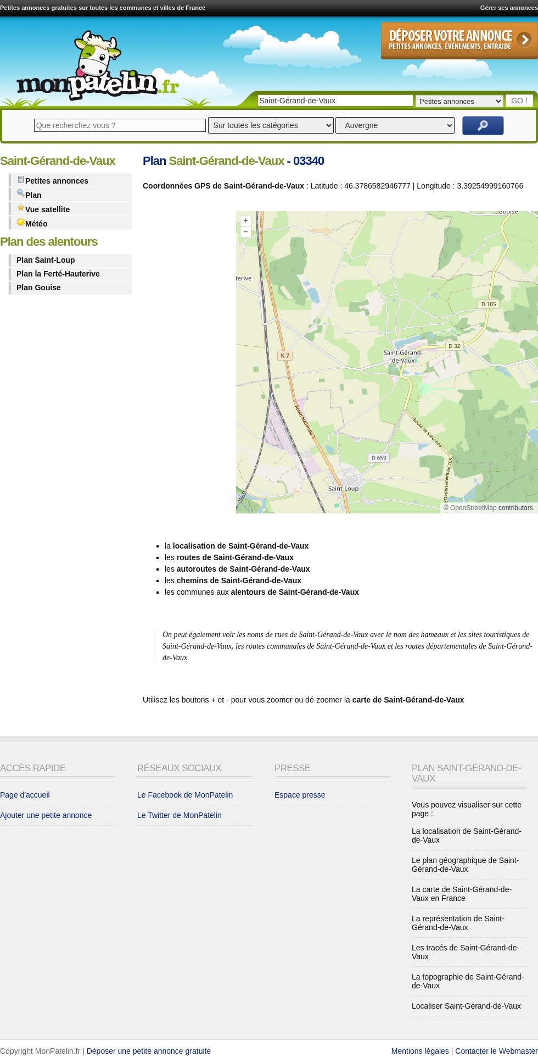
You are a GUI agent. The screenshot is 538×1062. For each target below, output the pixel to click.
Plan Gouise (38, 287)
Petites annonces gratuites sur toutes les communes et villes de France (102, 7)
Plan (29, 194)
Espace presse (300, 794)
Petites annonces (52, 180)
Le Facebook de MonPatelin (185, 794)
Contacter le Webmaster (496, 1051)
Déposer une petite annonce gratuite (149, 1051)
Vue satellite (43, 208)
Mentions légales (420, 1051)
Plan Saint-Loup (45, 260)
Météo (31, 223)
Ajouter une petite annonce (46, 815)
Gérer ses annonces (509, 7)
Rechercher (483, 125)
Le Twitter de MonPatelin (179, 815)
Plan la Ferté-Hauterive (58, 273)
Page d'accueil (25, 794)
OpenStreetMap (473, 508)
